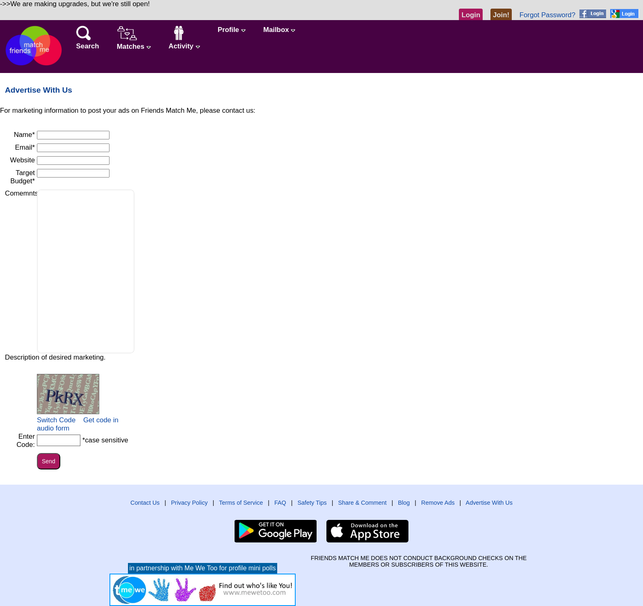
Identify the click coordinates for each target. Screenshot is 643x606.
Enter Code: (25, 441)
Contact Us (145, 502)
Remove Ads (438, 502)
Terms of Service (241, 502)
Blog (404, 502)
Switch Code (56, 420)
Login (470, 15)
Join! (501, 15)
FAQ (280, 502)
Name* (24, 135)
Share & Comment (362, 502)
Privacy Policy (189, 502)
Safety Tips (311, 502)
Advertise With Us (489, 502)
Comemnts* (23, 193)
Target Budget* (22, 177)
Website (22, 160)
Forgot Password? (547, 15)
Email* (25, 147)
